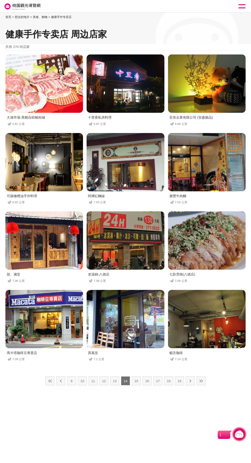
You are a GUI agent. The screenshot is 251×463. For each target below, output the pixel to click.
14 (126, 381)
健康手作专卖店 (61, 17)
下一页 (190, 380)
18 (169, 381)
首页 (8, 17)
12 (104, 381)
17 (158, 381)
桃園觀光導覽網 (22, 6)
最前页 (49, 380)
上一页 (60, 380)
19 (180, 381)
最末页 (201, 380)
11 (93, 381)
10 (82, 381)
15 (136, 381)
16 (147, 381)
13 (115, 381)
